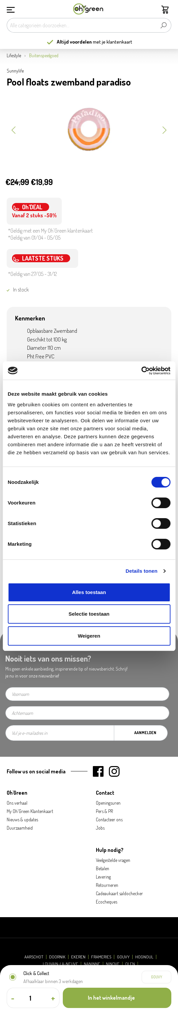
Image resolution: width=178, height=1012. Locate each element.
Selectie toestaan (89, 614)
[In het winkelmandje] (117, 998)
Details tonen (141, 571)
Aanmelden (145, 732)
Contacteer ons (109, 819)
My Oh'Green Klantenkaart (30, 811)
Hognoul (144, 957)
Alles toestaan (89, 592)
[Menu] (11, 9)
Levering (103, 877)
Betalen (102, 868)
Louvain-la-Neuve (60, 964)
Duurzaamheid (20, 828)
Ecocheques (106, 902)
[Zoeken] (163, 25)
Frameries (101, 957)
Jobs (100, 828)
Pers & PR (104, 811)
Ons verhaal (17, 803)
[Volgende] (164, 129)
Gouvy (123, 957)
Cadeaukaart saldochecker (119, 893)
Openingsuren (108, 803)
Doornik (57, 957)
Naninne (92, 964)
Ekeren (78, 957)
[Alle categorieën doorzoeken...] (81, 25)
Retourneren (107, 885)
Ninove (113, 964)
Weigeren (89, 636)
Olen (130, 964)
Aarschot (33, 957)
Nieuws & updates (22, 819)
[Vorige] (13, 129)
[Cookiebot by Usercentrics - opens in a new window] (141, 370)
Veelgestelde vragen (113, 860)
